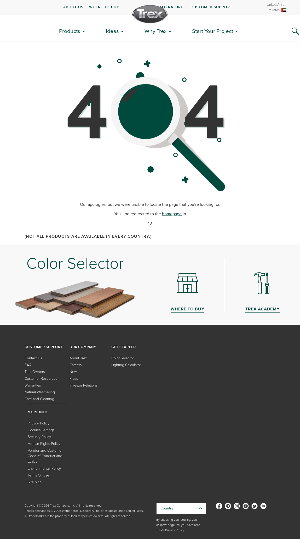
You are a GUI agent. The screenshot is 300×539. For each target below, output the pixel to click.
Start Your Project (212, 31)
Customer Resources (41, 378)
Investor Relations (83, 385)
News (74, 371)
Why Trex (155, 31)
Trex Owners (35, 371)
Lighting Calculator (126, 364)
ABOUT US (73, 7)
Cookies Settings (41, 429)
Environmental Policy (44, 468)
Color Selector (122, 357)
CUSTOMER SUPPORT (211, 7)
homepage (172, 214)
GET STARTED (123, 346)
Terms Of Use (38, 475)
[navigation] (150, 7)
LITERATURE (171, 7)
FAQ (28, 364)
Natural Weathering (40, 391)
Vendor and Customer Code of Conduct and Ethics (45, 456)
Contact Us (33, 357)
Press (74, 378)
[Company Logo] (150, 14)
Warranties (33, 385)
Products (69, 31)
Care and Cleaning (39, 398)
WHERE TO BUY (104, 7)
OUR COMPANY (83, 346)
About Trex (78, 357)
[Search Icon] (295, 31)
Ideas (112, 31)
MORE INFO (38, 412)
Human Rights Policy (44, 443)
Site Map (35, 481)
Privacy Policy (38, 423)
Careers (76, 364)
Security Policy (39, 436)
